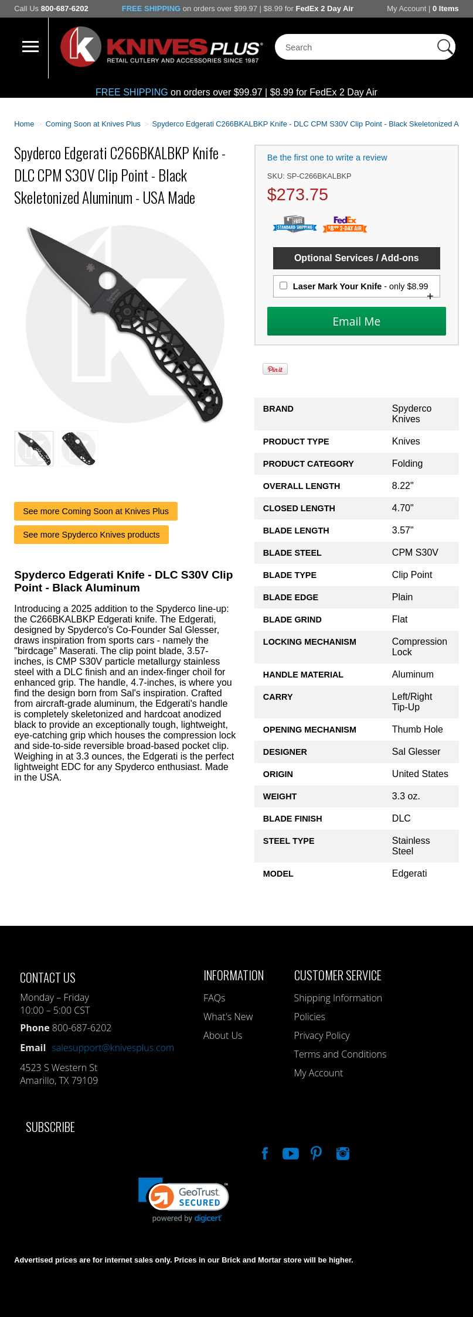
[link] (184, 1200)
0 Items (446, 8)
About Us (222, 1035)
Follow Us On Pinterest (315, 1152)
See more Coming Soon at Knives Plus (96, 511)
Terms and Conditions (340, 1054)
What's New (228, 1016)
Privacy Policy (322, 1035)
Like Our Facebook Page (263, 1152)
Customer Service (338, 975)
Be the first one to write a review (327, 157)
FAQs (214, 997)
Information (233, 975)
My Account (406, 8)
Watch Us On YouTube (289, 1152)
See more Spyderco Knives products (91, 534)
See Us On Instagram (341, 1152)
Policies (309, 1016)
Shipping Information (338, 997)
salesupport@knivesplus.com (113, 1047)
